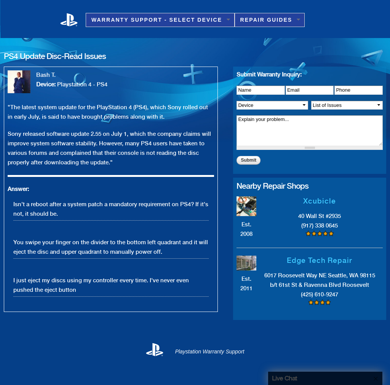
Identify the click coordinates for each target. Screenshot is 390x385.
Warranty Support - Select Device (158, 20)
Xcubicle (319, 201)
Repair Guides (267, 20)
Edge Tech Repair (319, 260)
